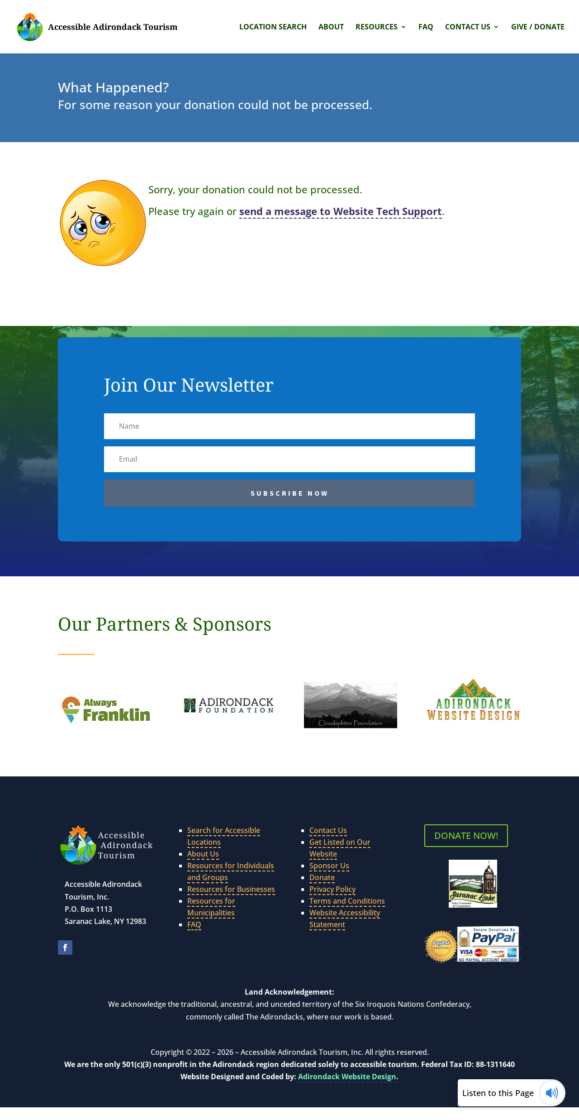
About (331, 28)
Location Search (273, 28)
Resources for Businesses (231, 889)
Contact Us (467, 28)
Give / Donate (538, 28)
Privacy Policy (332, 889)
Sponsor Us (329, 866)
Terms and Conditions (347, 901)
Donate (322, 877)
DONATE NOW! (466, 835)
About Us (203, 854)
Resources (377, 28)
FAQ (425, 28)
